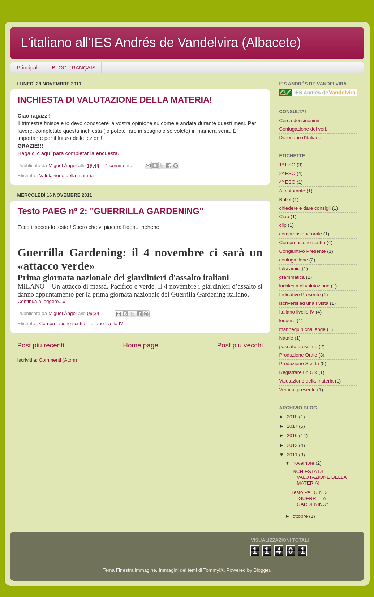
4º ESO (287, 182)
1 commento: (120, 165)
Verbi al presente (297, 389)
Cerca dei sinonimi (299, 120)
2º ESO (287, 173)
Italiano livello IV (106, 323)
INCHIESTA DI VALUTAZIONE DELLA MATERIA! (115, 100)
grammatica (292, 277)
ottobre (301, 516)
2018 (293, 416)
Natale (286, 338)
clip (283, 225)
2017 (293, 426)
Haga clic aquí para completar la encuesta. (68, 153)
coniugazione (293, 260)
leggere (287, 320)
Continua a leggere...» (42, 301)
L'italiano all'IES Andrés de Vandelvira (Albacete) (161, 42)
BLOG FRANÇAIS (74, 67)
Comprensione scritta (62, 323)
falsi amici (290, 268)
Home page (140, 345)
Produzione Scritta (299, 363)
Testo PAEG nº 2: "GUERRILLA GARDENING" (111, 211)
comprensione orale (300, 233)
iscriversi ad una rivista (304, 303)
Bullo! (285, 199)
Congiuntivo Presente (302, 251)
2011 (293, 454)
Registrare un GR (298, 372)
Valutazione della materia (66, 175)
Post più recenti (40, 345)
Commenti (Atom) (58, 360)
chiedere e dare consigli (305, 208)
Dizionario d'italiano (300, 137)
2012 (293, 445)
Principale (28, 67)
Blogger (262, 570)
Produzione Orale (298, 355)
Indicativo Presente (300, 294)
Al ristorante (292, 190)
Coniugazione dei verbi (304, 129)
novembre (304, 463)
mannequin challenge (302, 329)
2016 (293, 435)
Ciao (284, 216)
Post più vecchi (240, 345)
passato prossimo (298, 346)
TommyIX (213, 570)
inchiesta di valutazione (304, 286)
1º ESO (287, 164)
